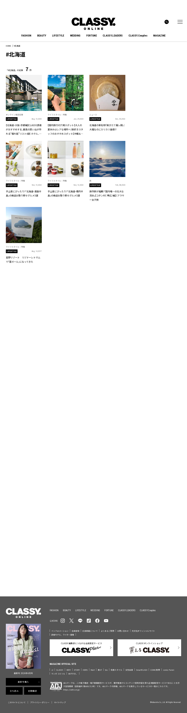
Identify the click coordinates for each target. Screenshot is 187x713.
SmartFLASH (141, 669)
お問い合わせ (123, 630)
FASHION (26, 35)
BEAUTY (41, 35)
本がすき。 (73, 673)
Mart (93, 669)
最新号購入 (23, 681)
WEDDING (75, 35)
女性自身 (129, 669)
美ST (100, 669)
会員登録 (75, 630)
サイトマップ (60, 702)
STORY (77, 669)
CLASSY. (59, 669)
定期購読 (32, 690)
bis (106, 669)
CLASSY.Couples (138, 35)
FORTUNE (91, 35)
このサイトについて (17, 702)
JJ (52, 669)
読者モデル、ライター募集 (62, 634)
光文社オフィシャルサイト (143, 630)
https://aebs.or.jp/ (71, 689)
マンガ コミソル (58, 673)
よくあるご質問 (107, 630)
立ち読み (14, 690)
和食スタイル (116, 669)
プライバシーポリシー (40, 702)
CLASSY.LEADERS (113, 35)
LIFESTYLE (58, 35)
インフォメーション (60, 630)
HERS (85, 669)
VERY (68, 669)
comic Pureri (168, 669)
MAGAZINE (159, 35)
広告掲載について (90, 630)
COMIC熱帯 (155, 669)
